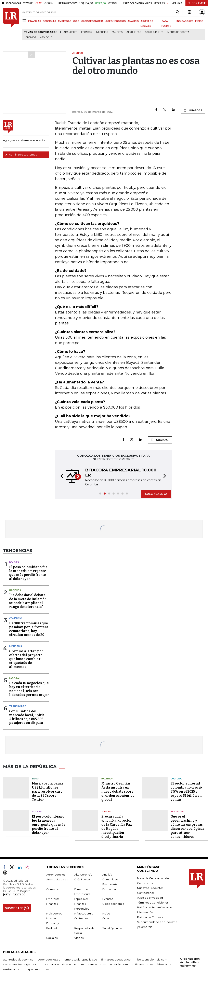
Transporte (17, 706)
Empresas (52, 898)
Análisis (107, 874)
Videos (78, 937)
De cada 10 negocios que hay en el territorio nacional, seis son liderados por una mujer (29, 689)
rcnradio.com (119, 964)
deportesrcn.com (37, 968)
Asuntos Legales (57, 879)
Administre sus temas (21, 154)
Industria (15, 646)
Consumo (52, 888)
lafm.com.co (165, 964)
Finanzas (52, 903)
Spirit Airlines (154, 32)
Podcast (51, 927)
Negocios (102, 32)
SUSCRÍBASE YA (156, 493)
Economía (109, 888)
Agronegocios (55, 874)
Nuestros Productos (150, 887)
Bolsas (14, 562)
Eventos (107, 898)
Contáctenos (145, 892)
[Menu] (25, 21)
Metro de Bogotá (178, 32)
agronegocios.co (49, 959)
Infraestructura (83, 913)
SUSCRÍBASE (196, 3)
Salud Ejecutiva (112, 927)
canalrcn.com (97, 964)
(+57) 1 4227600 (14, 894)
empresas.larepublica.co (80, 959)
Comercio (15, 618)
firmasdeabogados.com (117, 959)
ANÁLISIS (133, 21)
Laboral (14, 678)
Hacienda (15, 590)
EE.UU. (35, 778)
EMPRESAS (64, 21)
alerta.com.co (12, 968)
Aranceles (70, 32)
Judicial (106, 811)
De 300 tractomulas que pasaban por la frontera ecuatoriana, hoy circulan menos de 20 (28, 629)
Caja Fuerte (82, 879)
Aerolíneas (134, 32)
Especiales (81, 898)
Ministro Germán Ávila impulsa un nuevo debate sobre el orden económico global (117, 791)
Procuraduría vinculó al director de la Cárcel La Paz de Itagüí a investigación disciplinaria (116, 826)
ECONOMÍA (49, 21)
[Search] (177, 12)
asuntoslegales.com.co (18, 959)
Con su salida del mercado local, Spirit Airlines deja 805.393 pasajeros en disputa (26, 717)
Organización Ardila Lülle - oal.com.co (190, 962)
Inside (106, 913)
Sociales (51, 937)
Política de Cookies (150, 916)
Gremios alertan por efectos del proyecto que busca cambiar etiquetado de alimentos (26, 659)
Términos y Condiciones (152, 902)
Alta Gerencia (83, 874)
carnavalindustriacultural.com (64, 964)
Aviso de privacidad (150, 897)
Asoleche (46, 37)
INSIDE (199, 21)
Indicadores (54, 913)
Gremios (31, 37)
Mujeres (117, 32)
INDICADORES (185, 21)
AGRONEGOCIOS (115, 21)
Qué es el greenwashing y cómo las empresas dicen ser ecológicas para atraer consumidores (187, 826)
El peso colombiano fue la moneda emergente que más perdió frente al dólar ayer (28, 573)
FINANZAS (34, 21)
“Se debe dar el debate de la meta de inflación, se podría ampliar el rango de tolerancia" (28, 601)
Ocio (105, 918)
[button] (60, 476)
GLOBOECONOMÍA (92, 21)
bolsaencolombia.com (152, 959)
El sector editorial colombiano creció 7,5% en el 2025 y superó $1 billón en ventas (186, 791)
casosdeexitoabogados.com (22, 964)
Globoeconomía (113, 903)
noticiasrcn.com (142, 964)
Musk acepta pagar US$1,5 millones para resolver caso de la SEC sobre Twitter (47, 791)
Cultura (176, 778)
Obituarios (81, 918)
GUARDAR (192, 110)
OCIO (76, 21)
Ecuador (86, 32)
